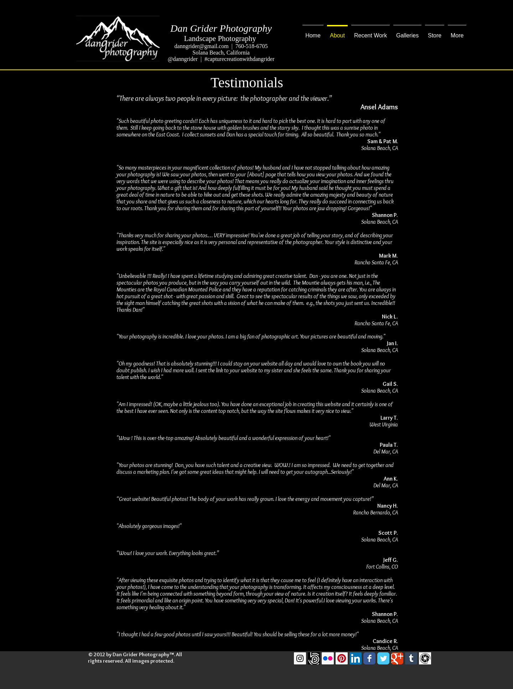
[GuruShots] (425, 658)
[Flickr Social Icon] (328, 658)
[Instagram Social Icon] (300, 658)
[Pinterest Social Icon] (342, 658)
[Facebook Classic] (369, 658)
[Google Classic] (397, 658)
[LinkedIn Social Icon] (355, 658)
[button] (370, 32)
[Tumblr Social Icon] (411, 658)
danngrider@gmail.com (202, 46)
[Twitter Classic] (383, 658)
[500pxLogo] (314, 658)
